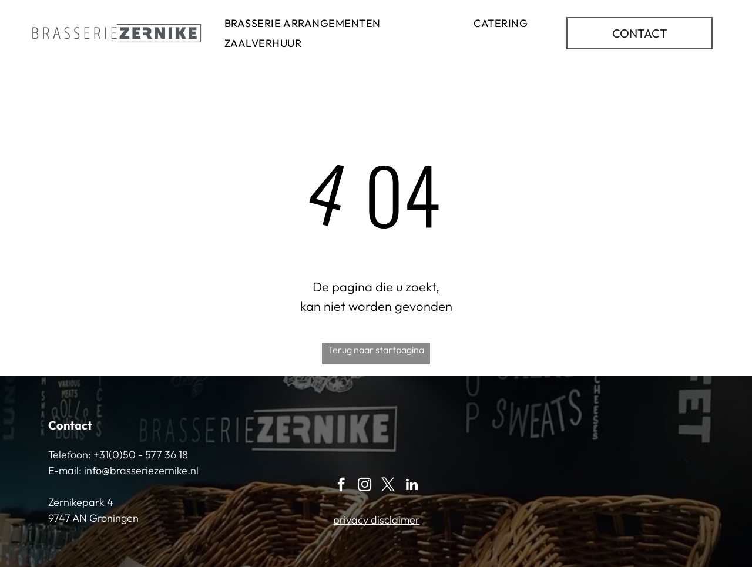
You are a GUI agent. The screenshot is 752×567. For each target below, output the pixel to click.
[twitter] (388, 486)
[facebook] (341, 486)
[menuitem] (302, 23)
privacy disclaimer (376, 519)
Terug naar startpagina (376, 349)
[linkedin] (411, 486)
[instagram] (364, 486)
